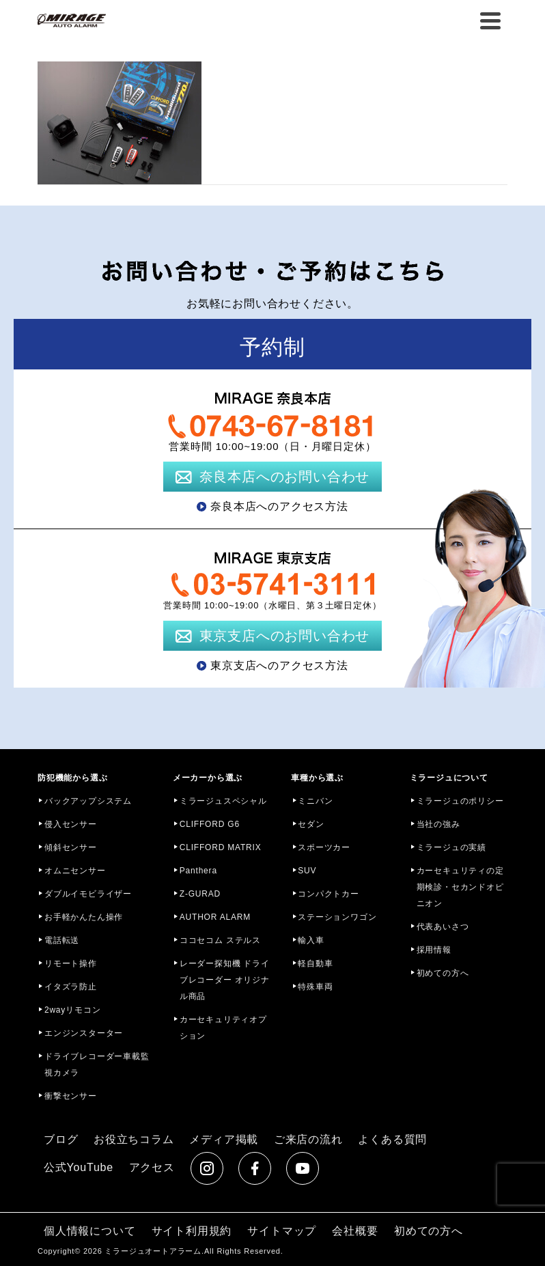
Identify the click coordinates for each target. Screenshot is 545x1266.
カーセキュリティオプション (223, 1028)
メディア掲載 (223, 1139)
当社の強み (438, 824)
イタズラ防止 (70, 986)
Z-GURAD (200, 894)
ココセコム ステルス (220, 940)
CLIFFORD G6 (210, 824)
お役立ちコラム (134, 1139)
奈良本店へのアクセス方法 (279, 506)
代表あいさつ (443, 926)
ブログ (61, 1139)
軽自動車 (315, 963)
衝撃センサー (70, 1096)
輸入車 (311, 940)
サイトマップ (281, 1231)
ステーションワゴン (337, 917)
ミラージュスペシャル (223, 801)
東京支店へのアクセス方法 (279, 665)
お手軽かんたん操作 (83, 917)
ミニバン (315, 801)
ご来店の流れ (308, 1139)
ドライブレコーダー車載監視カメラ (97, 1065)
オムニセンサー (75, 870)
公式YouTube (78, 1167)
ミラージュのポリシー (460, 801)
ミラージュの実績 (451, 847)
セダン (311, 824)
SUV (307, 870)
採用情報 (434, 950)
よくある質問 (392, 1139)
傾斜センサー (70, 847)
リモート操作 (70, 963)
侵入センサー (70, 824)
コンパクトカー (328, 894)
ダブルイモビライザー (88, 894)
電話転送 (61, 940)
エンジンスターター (83, 1033)
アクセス (152, 1167)
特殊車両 (315, 986)
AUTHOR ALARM (215, 917)
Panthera (198, 870)
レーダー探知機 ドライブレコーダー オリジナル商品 (225, 980)
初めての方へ (443, 973)
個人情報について (89, 1231)
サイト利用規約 (192, 1231)
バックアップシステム (88, 801)
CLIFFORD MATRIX (221, 847)
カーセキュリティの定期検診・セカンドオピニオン (460, 887)
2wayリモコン (72, 1010)
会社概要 (355, 1231)
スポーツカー (324, 847)
